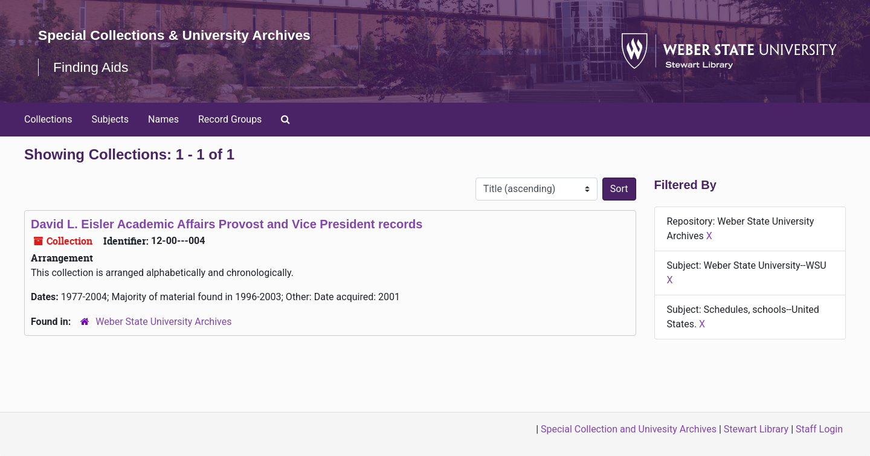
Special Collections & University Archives (181, 35)
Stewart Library (756, 429)
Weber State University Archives (163, 321)
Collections (48, 119)
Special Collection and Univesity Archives (629, 429)
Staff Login (819, 429)
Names (163, 119)
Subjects (110, 119)
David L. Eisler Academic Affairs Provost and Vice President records (226, 224)
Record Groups (230, 119)
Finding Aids (92, 67)
